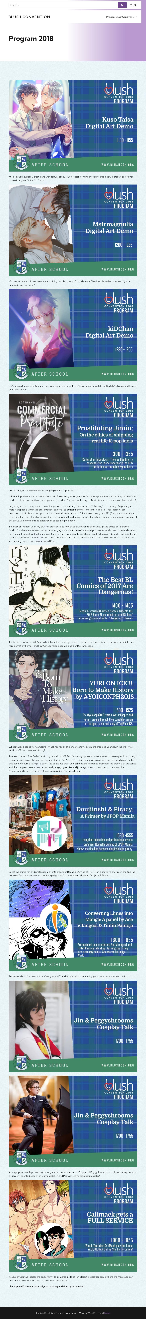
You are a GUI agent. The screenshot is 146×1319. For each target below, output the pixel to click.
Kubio (107, 1312)
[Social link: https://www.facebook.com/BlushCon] (131, 5)
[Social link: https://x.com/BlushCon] (135, 5)
